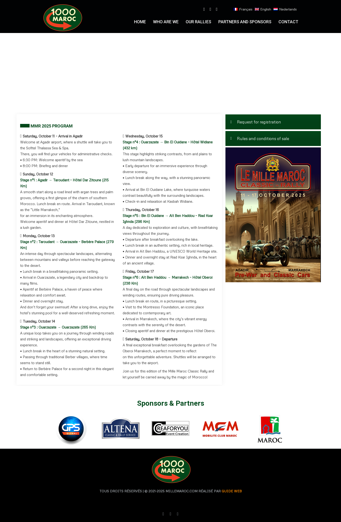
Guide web (232, 491)
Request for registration (255, 121)
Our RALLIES (198, 21)
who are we (166, 21)
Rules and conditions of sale (259, 138)
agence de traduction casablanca (202, 499)
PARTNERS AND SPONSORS (244, 21)
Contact (288, 21)
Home (140, 21)
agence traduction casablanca (135, 499)
